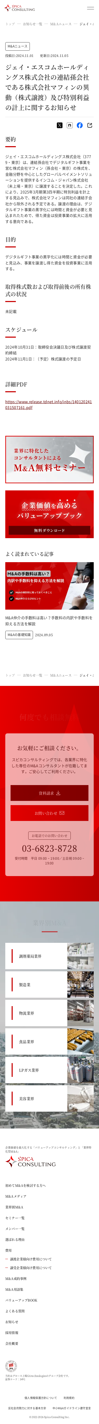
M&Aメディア (15, 1196)
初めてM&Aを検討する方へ (25, 1185)
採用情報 (11, 1332)
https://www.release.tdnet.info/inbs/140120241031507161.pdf (48, 404)
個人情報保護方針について (41, 1398)
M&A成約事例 (15, 1278)
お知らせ (11, 1322)
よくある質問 (15, 1311)
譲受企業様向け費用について (28, 1267)
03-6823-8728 (49, 848)
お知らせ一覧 (32, 24)
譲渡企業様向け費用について (28, 1259)
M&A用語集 (14, 1289)
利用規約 (69, 1398)
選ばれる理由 (15, 1239)
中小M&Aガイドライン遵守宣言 (72, 1408)
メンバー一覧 (15, 1228)
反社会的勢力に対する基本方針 (27, 1408)
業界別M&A (14, 1207)
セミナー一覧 (15, 1218)
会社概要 (11, 1343)
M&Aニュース (61, 24)
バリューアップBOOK (21, 1300)
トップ (10, 24)
